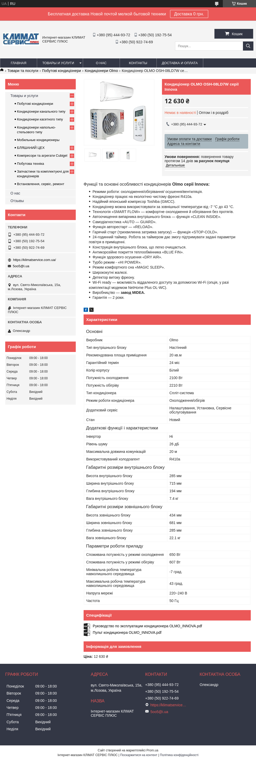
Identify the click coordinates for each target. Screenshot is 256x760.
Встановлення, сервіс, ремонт (40, 184)
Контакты (138, 63)
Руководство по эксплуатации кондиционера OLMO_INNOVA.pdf (147, 626)
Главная (18, 63)
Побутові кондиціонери (61, 71)
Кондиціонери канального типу (41, 111)
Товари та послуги (22, 71)
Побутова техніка (30, 164)
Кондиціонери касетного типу (40, 119)
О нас (101, 63)
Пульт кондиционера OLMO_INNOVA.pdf (127, 632)
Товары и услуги (58, 63)
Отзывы (17, 201)
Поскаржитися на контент (138, 755)
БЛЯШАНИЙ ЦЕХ (31, 148)
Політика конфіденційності (179, 755)
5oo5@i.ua (21, 266)
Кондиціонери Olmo (101, 71)
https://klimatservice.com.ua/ (34, 260)
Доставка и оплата (180, 63)
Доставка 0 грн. (189, 14)
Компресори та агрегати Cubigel (42, 155)
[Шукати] (248, 46)
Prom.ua (152, 750)
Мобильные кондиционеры (38, 140)
